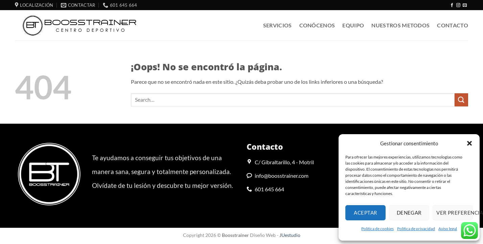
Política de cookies (377, 228)
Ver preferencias (454, 213)
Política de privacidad (416, 228)
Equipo (353, 25)
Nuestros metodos (400, 25)
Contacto (452, 25)
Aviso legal (447, 228)
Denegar (409, 213)
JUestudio (289, 235)
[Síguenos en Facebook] (452, 5)
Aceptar (365, 213)
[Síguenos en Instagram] (458, 5)
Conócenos (317, 25)
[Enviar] (461, 99)
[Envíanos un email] (465, 5)
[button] (469, 143)
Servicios (277, 25)
